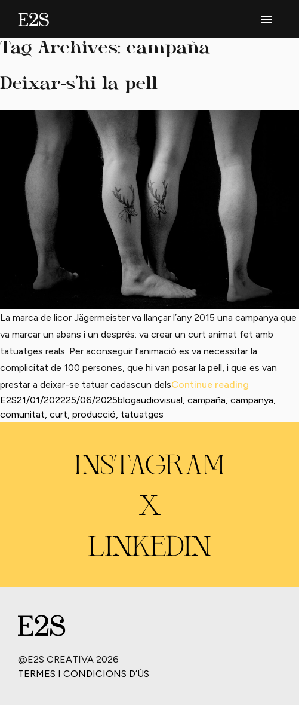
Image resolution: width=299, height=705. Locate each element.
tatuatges (142, 414)
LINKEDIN (149, 548)
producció (94, 414)
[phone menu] (266, 19)
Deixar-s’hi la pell (79, 84)
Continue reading (210, 384)
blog (127, 400)
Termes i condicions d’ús (83, 673)
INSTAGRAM (149, 467)
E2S (8, 400)
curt (58, 414)
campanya (251, 400)
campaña (206, 400)
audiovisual (159, 400)
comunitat (22, 414)
